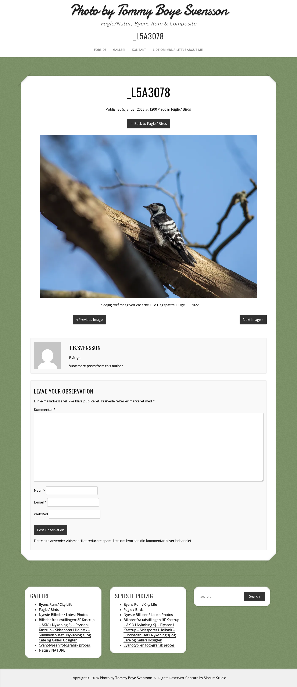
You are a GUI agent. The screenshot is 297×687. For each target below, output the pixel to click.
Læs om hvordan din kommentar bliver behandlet (152, 540)
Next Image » (253, 319)
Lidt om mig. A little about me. (178, 50)
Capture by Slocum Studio (205, 677)
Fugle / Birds (181, 109)
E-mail (40, 501)
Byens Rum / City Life (55, 604)
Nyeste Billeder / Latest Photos (63, 614)
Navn (39, 490)
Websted (41, 513)
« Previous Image (89, 319)
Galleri (119, 50)
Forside (100, 50)
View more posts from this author (96, 365)
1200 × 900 (157, 109)
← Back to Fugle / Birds (148, 123)
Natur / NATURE (52, 650)
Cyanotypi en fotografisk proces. (64, 645)
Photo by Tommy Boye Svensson (126, 677)
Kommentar (45, 409)
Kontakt (139, 50)
